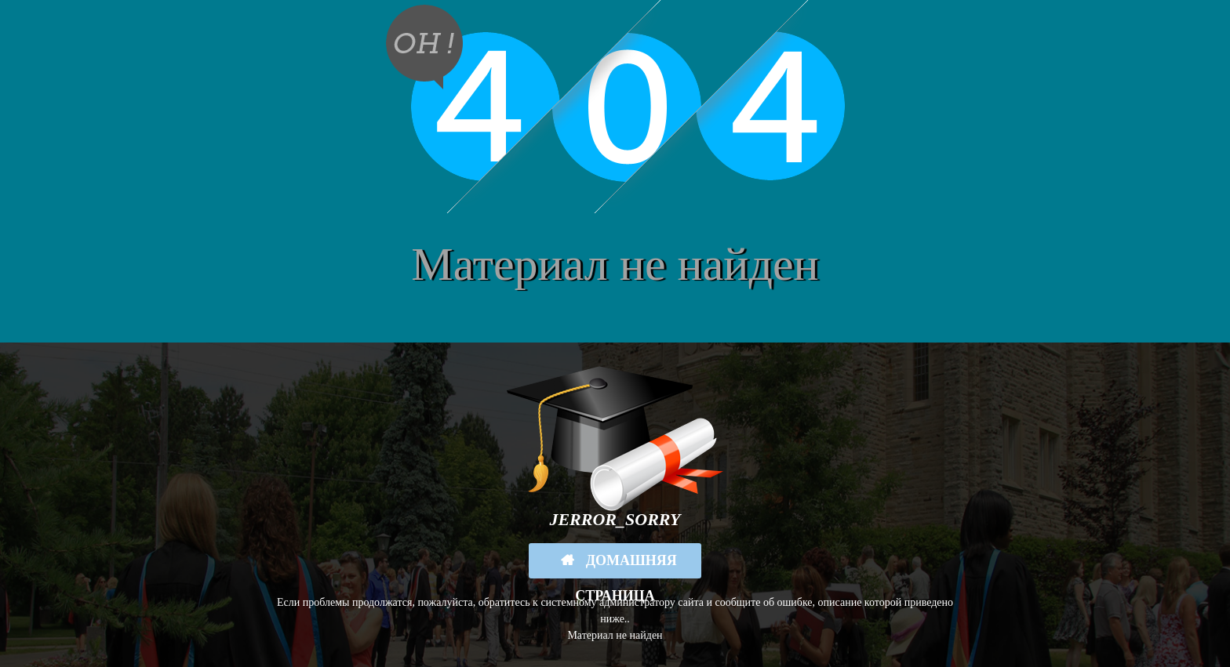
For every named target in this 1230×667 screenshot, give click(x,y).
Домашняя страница (626, 565)
